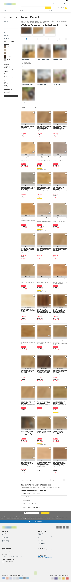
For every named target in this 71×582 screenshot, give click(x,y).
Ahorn (6, 73)
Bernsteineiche (7, 74)
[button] (48, 8)
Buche (6, 76)
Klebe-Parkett (7, 91)
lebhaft (6, 82)
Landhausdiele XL (8, 67)
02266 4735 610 (41, 550)
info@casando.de (41, 556)
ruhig (6, 85)
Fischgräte (7, 64)
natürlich (6, 83)
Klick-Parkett (7, 92)
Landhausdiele (7, 66)
